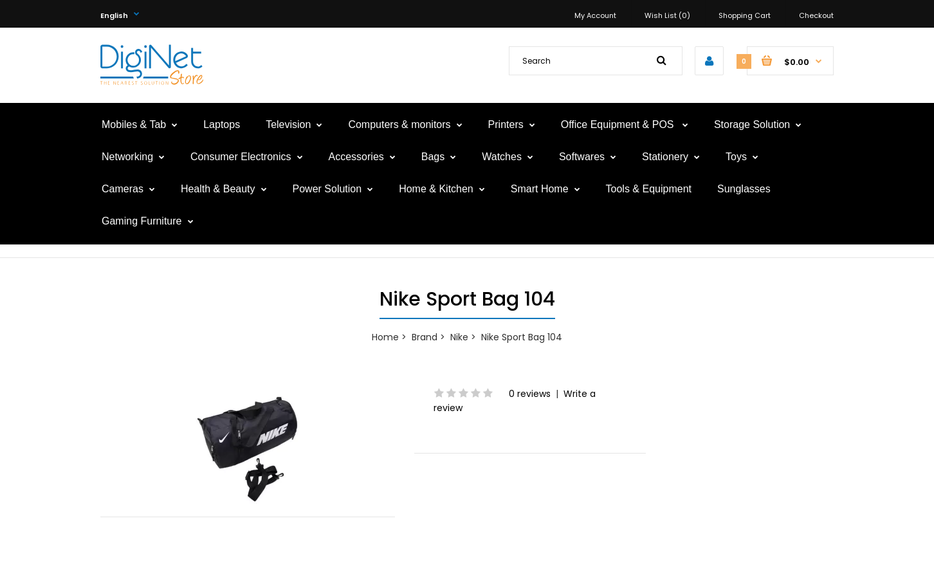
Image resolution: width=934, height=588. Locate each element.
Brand (424, 337)
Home (385, 337)
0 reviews (530, 393)
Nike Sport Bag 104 (521, 337)
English (114, 15)
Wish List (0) (667, 15)
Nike (459, 337)
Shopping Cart (745, 15)
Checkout (816, 15)
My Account (595, 15)
